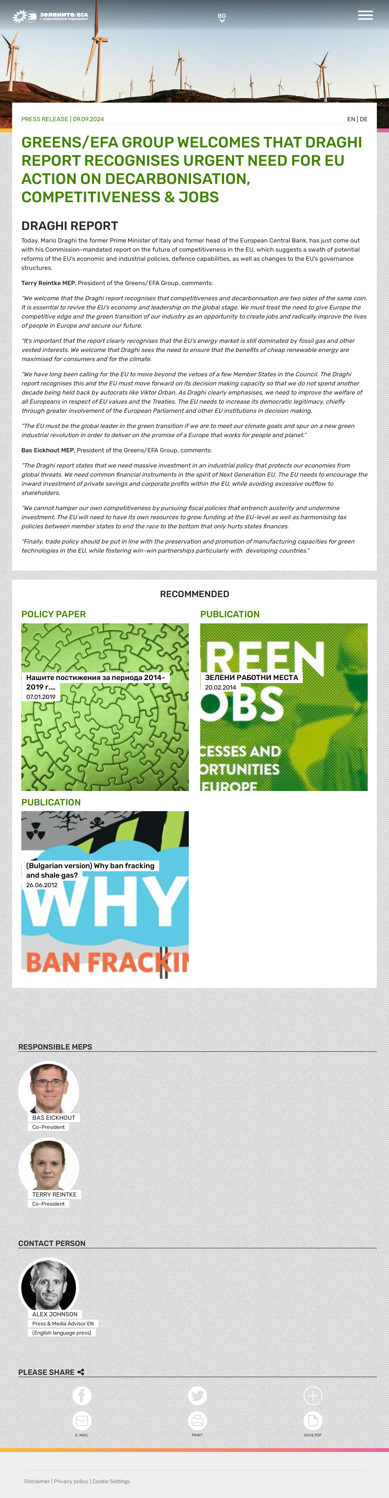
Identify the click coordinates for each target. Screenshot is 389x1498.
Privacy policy (71, 1481)
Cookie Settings (111, 1481)
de (364, 119)
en (351, 119)
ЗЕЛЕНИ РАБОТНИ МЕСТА (251, 678)
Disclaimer (37, 1481)
